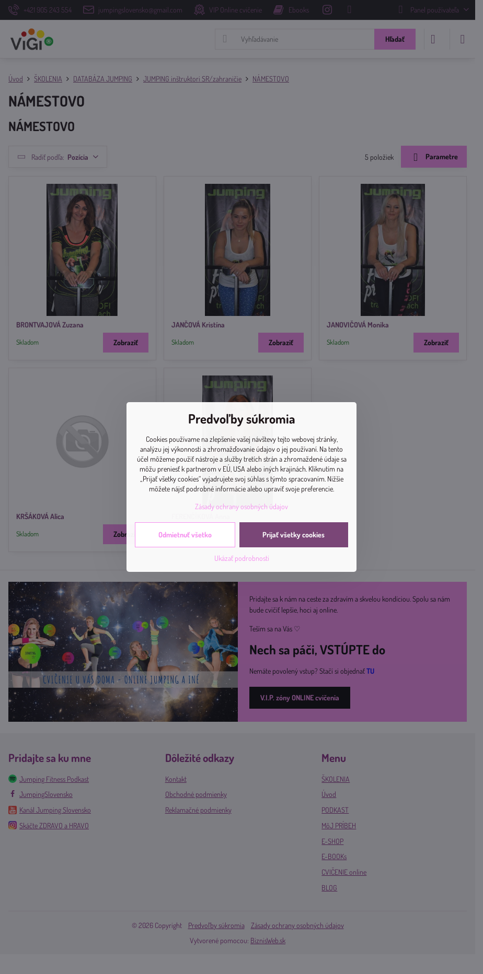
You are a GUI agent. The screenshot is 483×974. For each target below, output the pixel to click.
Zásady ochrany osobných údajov (241, 506)
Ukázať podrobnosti (241, 558)
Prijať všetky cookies (293, 534)
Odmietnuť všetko (185, 534)
